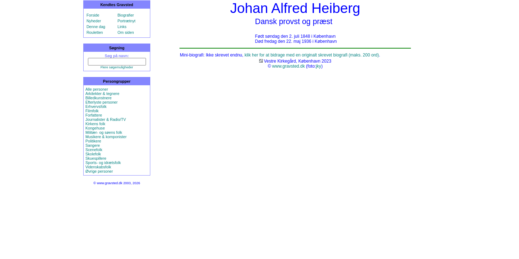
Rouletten (94, 32)
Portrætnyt (126, 21)
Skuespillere (95, 158)
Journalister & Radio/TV (105, 119)
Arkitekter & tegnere (102, 93)
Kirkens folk (95, 124)
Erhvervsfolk (96, 106)
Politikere (93, 141)
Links (122, 26)
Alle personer (96, 89)
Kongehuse (95, 128)
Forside (92, 15)
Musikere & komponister (106, 137)
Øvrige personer (99, 171)
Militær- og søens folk (103, 132)
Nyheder (93, 21)
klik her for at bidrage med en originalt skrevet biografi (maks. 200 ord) (311, 55)
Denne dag (95, 26)
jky (318, 66)
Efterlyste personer (101, 102)
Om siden (125, 32)
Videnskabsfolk (98, 167)
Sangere (92, 145)
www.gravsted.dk (288, 66)
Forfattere (93, 115)
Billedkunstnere (98, 98)
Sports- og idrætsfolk (103, 162)
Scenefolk (93, 149)
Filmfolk (92, 111)
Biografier (125, 15)
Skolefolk (93, 154)
